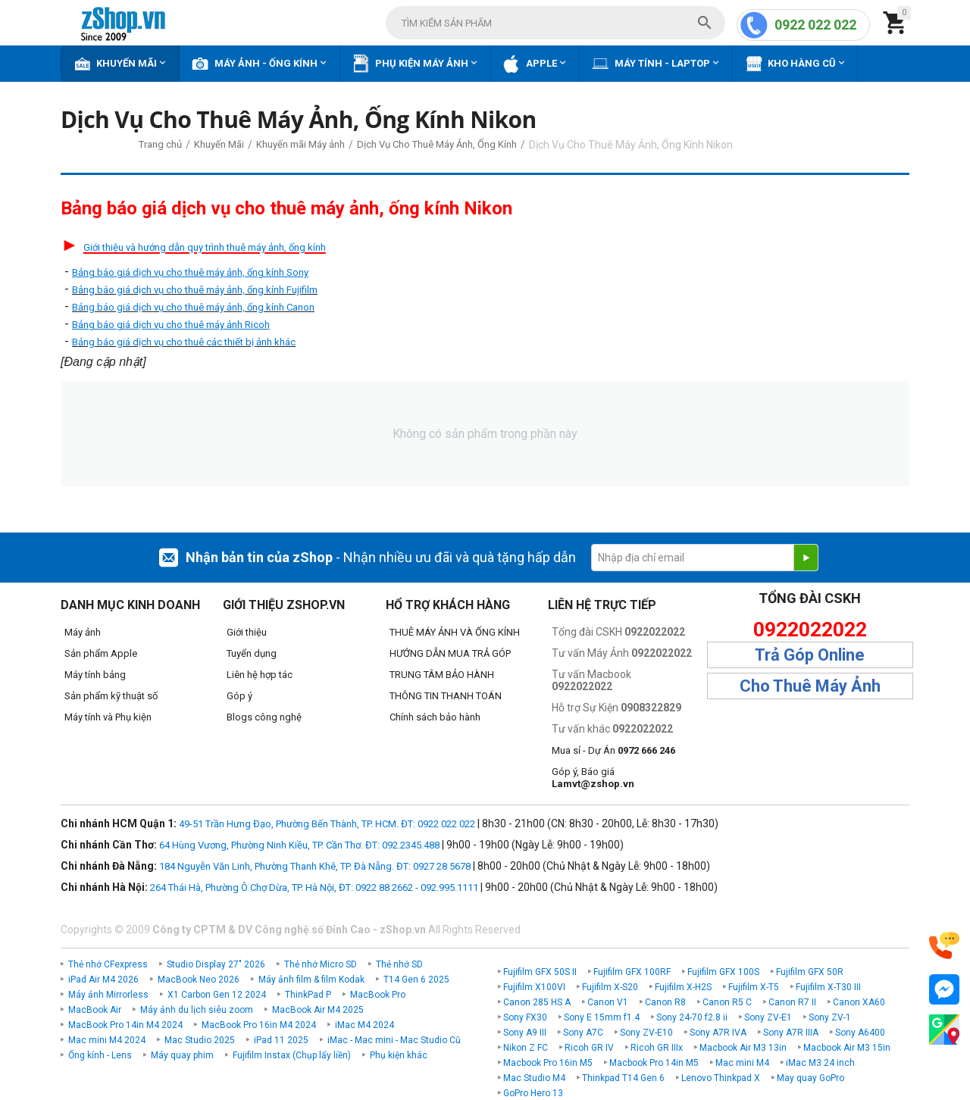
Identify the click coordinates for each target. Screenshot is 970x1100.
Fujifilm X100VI (534, 987)
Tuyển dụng (252, 653)
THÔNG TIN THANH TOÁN (446, 696)
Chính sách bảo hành (435, 717)
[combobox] (555, 22)
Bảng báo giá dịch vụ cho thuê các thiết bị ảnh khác (184, 342)
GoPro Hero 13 (533, 1093)
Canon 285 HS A (537, 1002)
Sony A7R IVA (718, 1032)
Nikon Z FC (525, 1047)
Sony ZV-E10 (646, 1032)
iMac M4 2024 (364, 1025)
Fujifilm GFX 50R (809, 972)
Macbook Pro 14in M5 (654, 1063)
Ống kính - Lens (100, 1055)
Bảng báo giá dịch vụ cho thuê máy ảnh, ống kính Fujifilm (195, 289)
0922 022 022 (815, 25)
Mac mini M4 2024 (107, 1040)
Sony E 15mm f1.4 (602, 1017)
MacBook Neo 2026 (198, 979)
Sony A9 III (524, 1032)
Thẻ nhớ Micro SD (320, 964)
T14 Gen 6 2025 (416, 979)
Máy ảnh (82, 632)
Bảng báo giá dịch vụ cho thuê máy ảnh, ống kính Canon (193, 307)
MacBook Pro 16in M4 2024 (259, 1025)
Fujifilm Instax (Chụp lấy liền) (292, 1055)
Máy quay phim (182, 1055)
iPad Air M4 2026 (103, 979)
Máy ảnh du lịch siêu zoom (196, 1010)
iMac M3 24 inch (820, 1063)
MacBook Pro (377, 994)
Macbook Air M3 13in (743, 1047)
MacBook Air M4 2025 (318, 1010)
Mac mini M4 (742, 1063)
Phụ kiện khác (398, 1055)
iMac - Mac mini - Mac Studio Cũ (394, 1040)
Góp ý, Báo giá (593, 777)
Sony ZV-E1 (768, 1017)
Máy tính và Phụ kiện (108, 717)
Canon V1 (607, 1002)
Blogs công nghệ (264, 717)
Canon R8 (665, 1002)
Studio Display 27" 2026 (216, 964)
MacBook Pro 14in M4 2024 (125, 1025)
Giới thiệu (247, 632)
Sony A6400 (860, 1032)
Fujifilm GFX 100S (723, 972)
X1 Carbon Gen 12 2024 (216, 994)
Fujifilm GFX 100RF (632, 972)
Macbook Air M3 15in (846, 1047)
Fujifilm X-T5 (753, 987)
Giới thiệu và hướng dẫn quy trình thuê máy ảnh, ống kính (204, 247)
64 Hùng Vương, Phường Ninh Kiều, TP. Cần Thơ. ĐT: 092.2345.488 (299, 845)
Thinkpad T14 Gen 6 (623, 1078)
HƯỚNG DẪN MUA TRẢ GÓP (450, 653)
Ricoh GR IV (589, 1047)
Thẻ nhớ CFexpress (108, 964)
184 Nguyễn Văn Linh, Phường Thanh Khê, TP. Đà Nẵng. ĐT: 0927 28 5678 (315, 866)
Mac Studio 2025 (199, 1040)
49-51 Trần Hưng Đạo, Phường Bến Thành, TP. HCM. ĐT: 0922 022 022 (327, 824)
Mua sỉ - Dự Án (613, 750)
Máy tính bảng (95, 674)
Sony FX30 (525, 1017)
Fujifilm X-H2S (683, 987)
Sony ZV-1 (830, 1017)
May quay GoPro (810, 1078)
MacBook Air (94, 1010)
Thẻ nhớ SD (399, 964)
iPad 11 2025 (281, 1040)
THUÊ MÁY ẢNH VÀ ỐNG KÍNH (455, 632)
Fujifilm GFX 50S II (540, 972)
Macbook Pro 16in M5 (548, 1063)
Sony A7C (583, 1032)
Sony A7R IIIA (790, 1032)
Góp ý (239, 696)
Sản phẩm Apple (100, 653)
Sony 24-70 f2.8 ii (692, 1017)
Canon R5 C (727, 1002)
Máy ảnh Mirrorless (108, 994)
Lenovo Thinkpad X (720, 1078)
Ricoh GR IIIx (656, 1047)
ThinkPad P (308, 994)
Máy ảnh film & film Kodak (311, 979)
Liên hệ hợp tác (260, 674)
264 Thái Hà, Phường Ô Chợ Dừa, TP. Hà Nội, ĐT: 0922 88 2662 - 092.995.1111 (314, 887)
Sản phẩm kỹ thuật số (111, 696)
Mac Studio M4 (534, 1078)
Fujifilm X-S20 (610, 987)
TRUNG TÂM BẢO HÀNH (442, 674)
